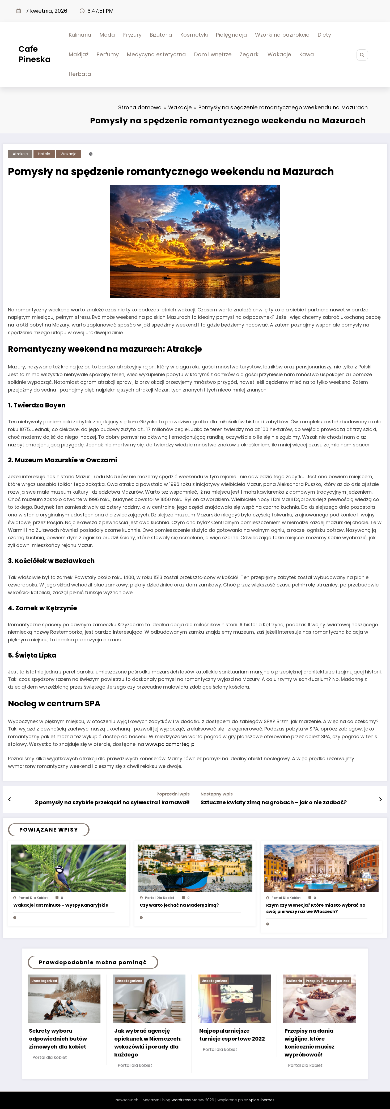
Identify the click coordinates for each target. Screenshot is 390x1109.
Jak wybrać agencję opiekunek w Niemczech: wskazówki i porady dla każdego (148, 1042)
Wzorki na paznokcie (282, 34)
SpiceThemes (261, 1100)
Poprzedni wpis (173, 794)
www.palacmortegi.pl (170, 744)
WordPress (181, 1100)
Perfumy (107, 54)
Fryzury (132, 34)
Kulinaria (80, 34)
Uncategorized (45, 980)
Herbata (80, 74)
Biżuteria (161, 34)
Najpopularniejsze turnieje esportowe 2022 (232, 1034)
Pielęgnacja (231, 34)
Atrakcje (20, 153)
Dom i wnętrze (213, 54)
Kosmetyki (194, 34)
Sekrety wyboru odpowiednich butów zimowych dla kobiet (58, 1038)
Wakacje (279, 54)
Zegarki (250, 54)
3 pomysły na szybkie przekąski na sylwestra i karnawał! (112, 802)
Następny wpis (217, 794)
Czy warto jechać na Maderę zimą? (179, 905)
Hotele (44, 153)
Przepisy (313, 980)
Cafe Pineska (34, 54)
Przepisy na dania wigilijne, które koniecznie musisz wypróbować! (310, 1042)
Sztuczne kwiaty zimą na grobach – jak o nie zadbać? (274, 802)
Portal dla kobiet (33, 897)
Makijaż (78, 54)
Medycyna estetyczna (156, 54)
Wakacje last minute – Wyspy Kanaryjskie (60, 905)
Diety (324, 34)
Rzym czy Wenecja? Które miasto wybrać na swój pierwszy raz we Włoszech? (316, 908)
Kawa (306, 54)
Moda (107, 34)
